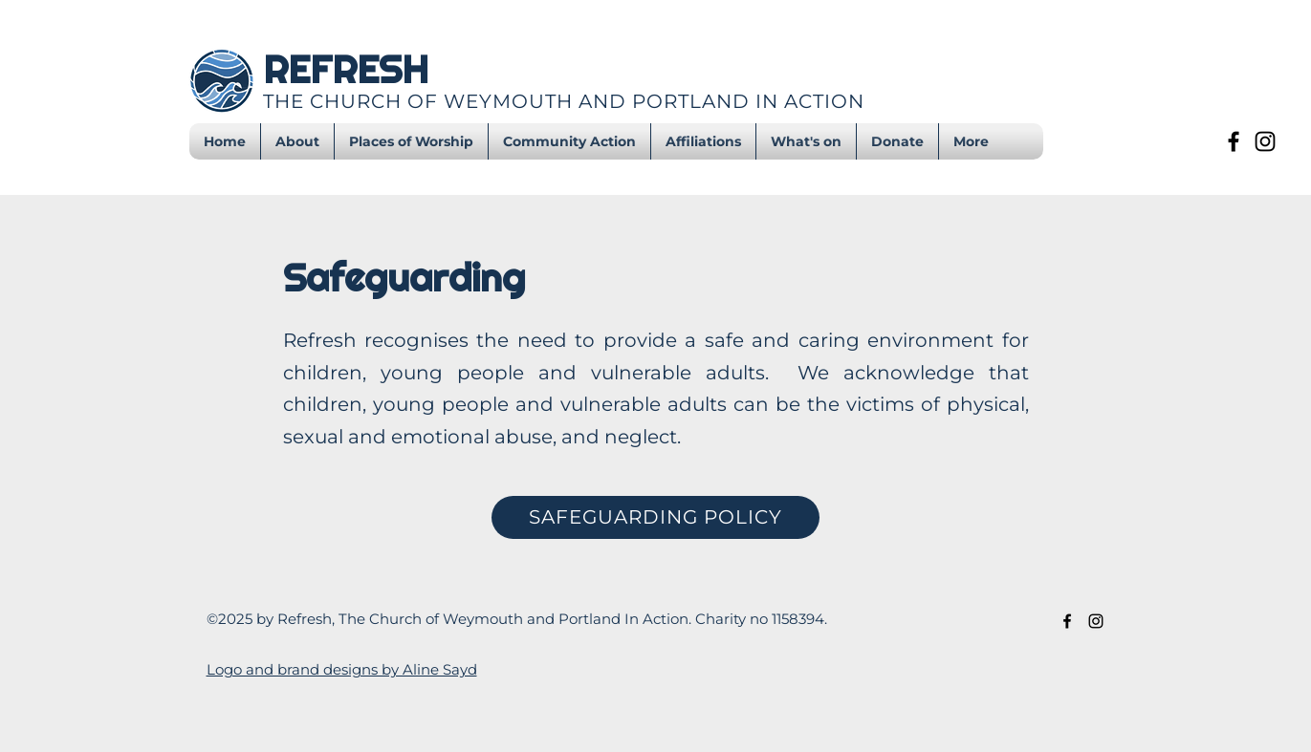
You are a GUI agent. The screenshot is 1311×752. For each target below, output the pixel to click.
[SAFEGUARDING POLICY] (655, 517)
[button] (806, 141)
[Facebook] (1233, 141)
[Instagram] (1265, 141)
